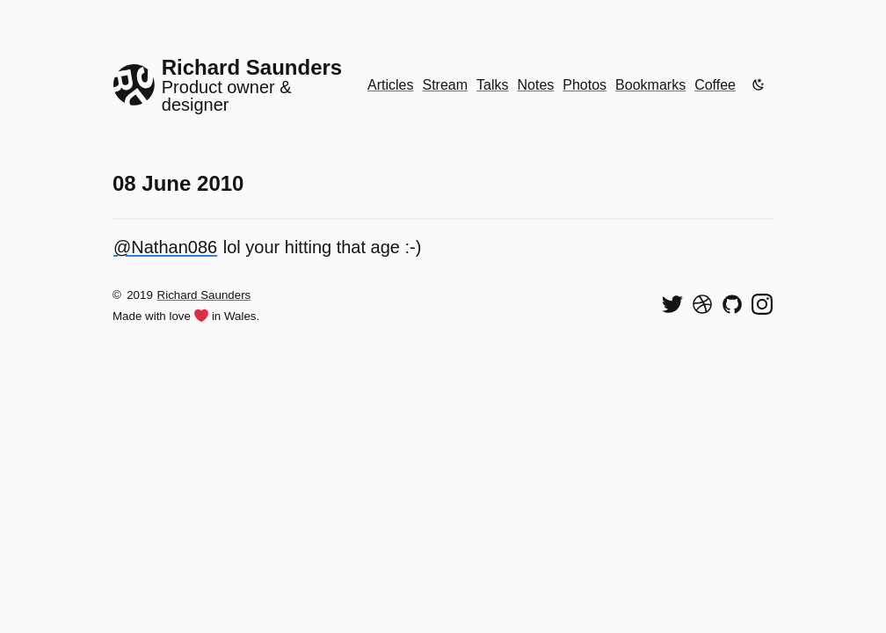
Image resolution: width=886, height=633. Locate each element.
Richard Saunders (204, 295)
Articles (390, 84)
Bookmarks (650, 84)
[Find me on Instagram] (762, 304)
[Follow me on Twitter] (672, 304)
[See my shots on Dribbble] (702, 304)
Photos (584, 84)
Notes (536, 84)
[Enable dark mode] (758, 84)
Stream (445, 84)
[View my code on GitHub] (732, 304)
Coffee (715, 84)
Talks (492, 84)
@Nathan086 (165, 247)
